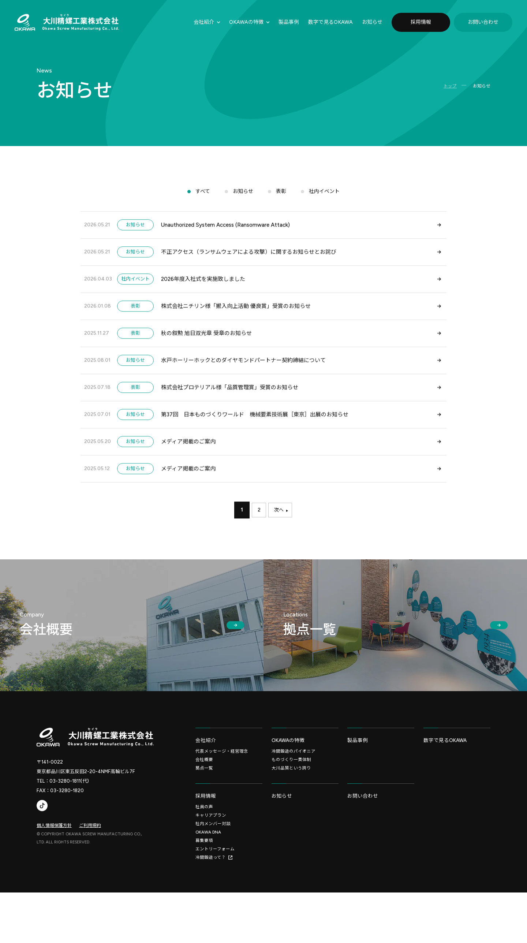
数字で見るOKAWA (447, 783)
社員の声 (204, 855)
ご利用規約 (90, 866)
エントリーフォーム (215, 899)
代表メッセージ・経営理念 (221, 795)
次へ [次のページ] (280, 555)
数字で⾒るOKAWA (330, 22)
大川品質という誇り (291, 813)
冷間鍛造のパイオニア (293, 795)
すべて (201, 196)
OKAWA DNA (208, 881)
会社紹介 (204, 22)
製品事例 (289, 22)
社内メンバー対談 (213, 872)
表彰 (281, 196)
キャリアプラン (210, 863)
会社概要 (204, 804)
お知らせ (372, 22)
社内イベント (326, 196)
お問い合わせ (483, 22)
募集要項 (204, 890)
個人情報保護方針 (54, 866)
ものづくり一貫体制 (291, 804)
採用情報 (421, 22)
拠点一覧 (204, 813)
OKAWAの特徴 (246, 22)
